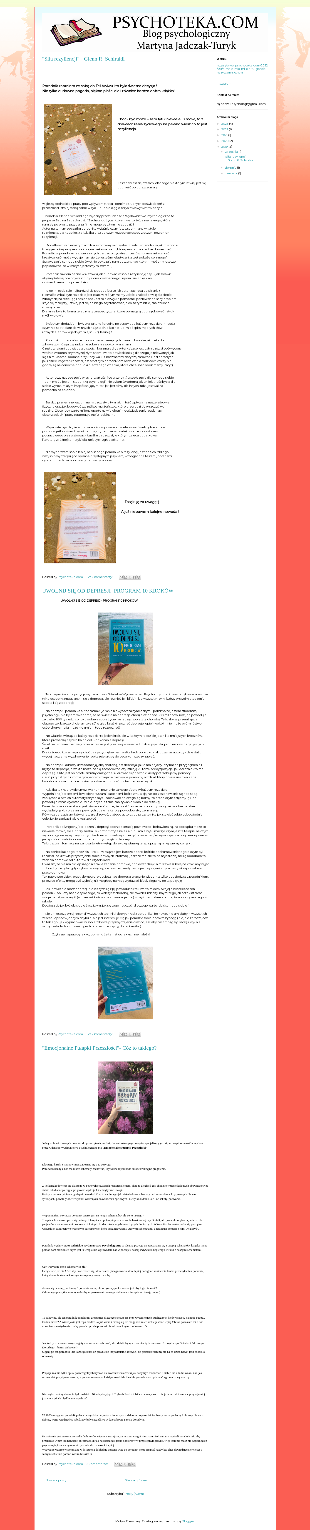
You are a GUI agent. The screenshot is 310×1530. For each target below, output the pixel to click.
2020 (225, 141)
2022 (225, 129)
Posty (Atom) (134, 1493)
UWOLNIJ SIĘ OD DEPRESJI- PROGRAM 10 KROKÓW (108, 591)
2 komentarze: (98, 1464)
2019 (224, 146)
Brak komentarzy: (100, 577)
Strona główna (136, 1480)
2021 (224, 135)
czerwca (231, 173)
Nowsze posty (56, 1480)
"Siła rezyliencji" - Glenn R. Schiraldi (83, 59)
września (231, 151)
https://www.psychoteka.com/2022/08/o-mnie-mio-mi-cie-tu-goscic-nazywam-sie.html (242, 68)
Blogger (188, 1521)
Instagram (224, 83)
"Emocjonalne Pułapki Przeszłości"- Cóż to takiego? (99, 1048)
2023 (225, 123)
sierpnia (231, 167)
